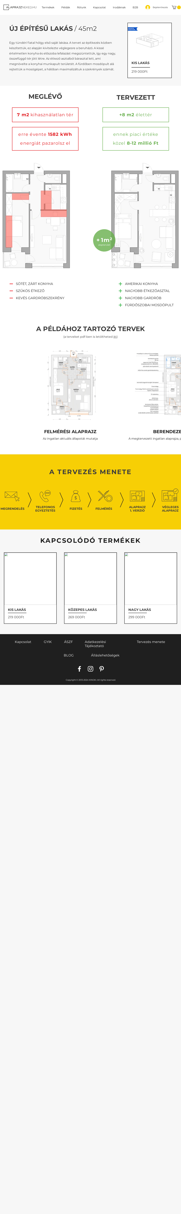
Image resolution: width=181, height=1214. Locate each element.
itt (115, 336)
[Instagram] (90, 669)
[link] (176, 7)
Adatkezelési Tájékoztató (95, 644)
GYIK (48, 642)
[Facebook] (79, 669)
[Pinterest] (101, 669)
